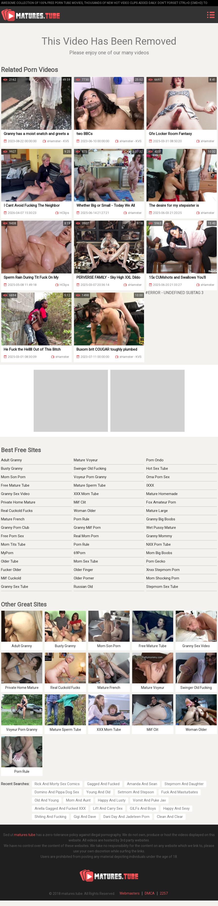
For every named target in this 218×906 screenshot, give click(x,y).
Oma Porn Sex (158, 477)
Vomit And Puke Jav (149, 800)
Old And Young (47, 800)
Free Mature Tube (15, 485)
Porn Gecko (155, 561)
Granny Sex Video (15, 494)
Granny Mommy (159, 536)
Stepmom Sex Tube (162, 586)
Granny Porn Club (15, 527)
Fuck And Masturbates (179, 792)
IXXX (150, 485)
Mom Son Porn (13, 477)
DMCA (150, 893)
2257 (164, 893)
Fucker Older (11, 570)
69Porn (79, 553)
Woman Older (85, 510)
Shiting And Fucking (50, 816)
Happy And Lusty (111, 800)
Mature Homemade (162, 494)
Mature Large (157, 510)
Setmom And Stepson (136, 792)
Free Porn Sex (12, 536)
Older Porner (84, 578)
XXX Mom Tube (86, 494)
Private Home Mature (18, 502)
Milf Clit (80, 502)
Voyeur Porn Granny (90, 477)
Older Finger (83, 570)
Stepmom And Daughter (184, 784)
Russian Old (83, 586)
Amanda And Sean (142, 784)
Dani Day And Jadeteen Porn (126, 816)
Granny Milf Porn (87, 527)
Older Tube (9, 561)
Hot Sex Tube (157, 468)
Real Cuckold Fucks (17, 510)
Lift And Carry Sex (107, 808)
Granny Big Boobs (160, 519)
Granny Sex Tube (14, 586)
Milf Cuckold (11, 578)
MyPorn (7, 553)
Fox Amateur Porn (161, 502)
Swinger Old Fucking (90, 468)
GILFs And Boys (143, 808)
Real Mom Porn (86, 536)
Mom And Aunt (78, 800)
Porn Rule (81, 519)
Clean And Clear (170, 816)
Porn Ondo (155, 460)
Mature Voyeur (86, 460)
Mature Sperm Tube (90, 485)
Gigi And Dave (85, 816)
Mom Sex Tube (86, 561)
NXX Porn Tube (158, 544)
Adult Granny (11, 460)
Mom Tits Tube (13, 544)
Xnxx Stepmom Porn (163, 570)
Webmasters (130, 893)
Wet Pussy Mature (161, 527)
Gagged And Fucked (103, 784)
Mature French (12, 519)
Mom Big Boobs (159, 553)
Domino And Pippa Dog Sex (57, 792)
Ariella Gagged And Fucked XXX (60, 808)
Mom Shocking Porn (162, 578)
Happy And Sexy (176, 808)
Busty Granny (12, 468)
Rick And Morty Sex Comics (57, 784)
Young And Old (98, 792)
